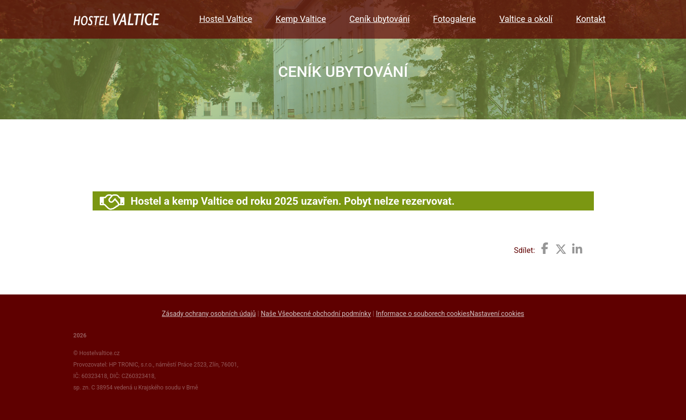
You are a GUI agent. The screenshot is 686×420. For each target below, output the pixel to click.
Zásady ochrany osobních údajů (209, 313)
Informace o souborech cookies (422, 313)
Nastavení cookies (497, 313)
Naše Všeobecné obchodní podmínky (316, 313)
